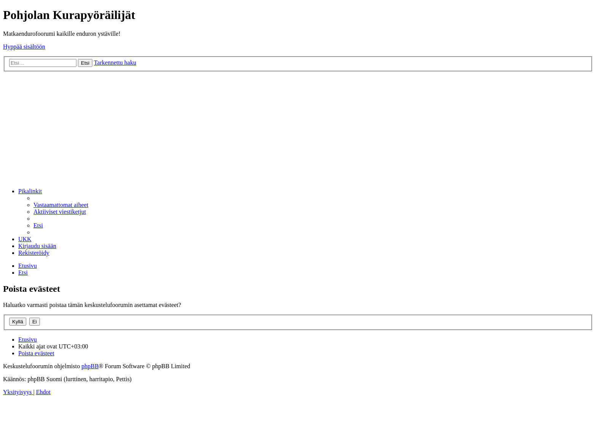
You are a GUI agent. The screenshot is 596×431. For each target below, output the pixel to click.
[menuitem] (60, 205)
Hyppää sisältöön (24, 46)
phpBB (89, 366)
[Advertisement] (298, 128)
